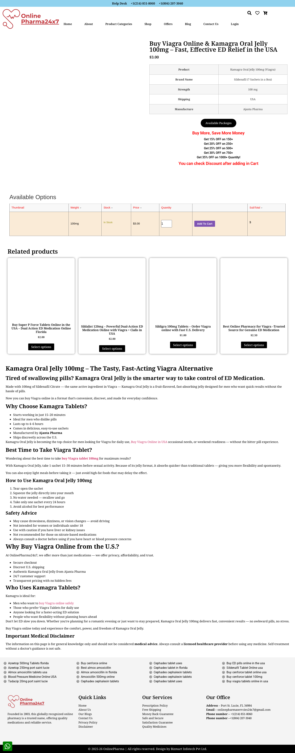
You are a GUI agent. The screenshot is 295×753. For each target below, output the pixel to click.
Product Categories (118, 24)
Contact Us (210, 24)
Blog (188, 24)
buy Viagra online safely (56, 603)
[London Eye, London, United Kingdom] (246, 733)
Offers (168, 24)
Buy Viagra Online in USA (149, 442)
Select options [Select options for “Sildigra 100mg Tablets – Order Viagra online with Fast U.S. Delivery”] (183, 345)
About (88, 24)
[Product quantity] (166, 223)
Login (235, 24)
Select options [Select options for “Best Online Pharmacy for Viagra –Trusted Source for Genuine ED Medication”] (254, 345)
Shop (147, 24)
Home (68, 24)
